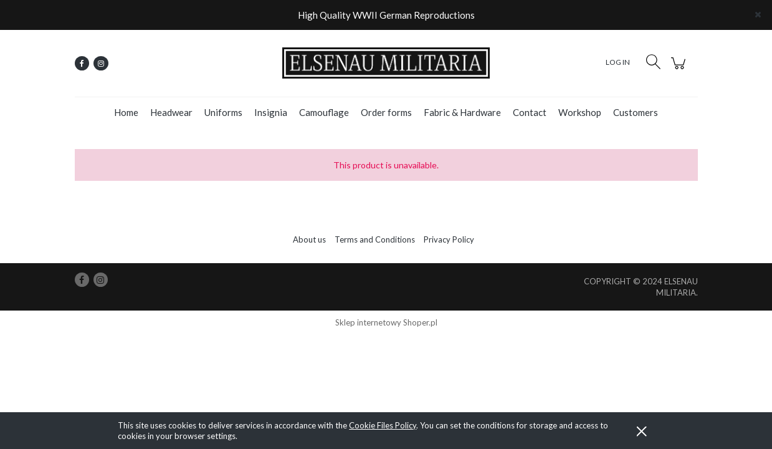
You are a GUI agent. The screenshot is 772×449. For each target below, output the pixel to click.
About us (309, 239)
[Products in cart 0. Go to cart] (680, 69)
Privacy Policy (449, 239)
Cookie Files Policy (382, 425)
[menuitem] (126, 112)
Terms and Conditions (375, 239)
